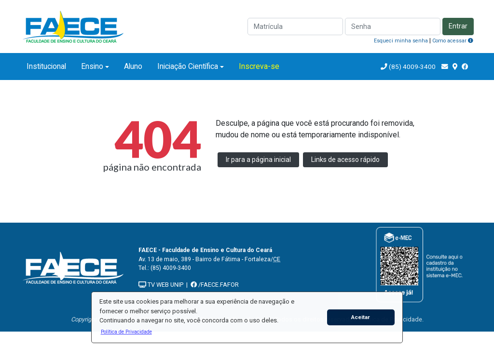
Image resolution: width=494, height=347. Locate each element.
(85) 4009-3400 (412, 66)
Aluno (133, 66)
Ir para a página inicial (258, 159)
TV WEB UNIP (160, 284)
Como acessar (452, 41)
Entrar (458, 26)
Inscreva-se (259, 66)
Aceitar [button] (360, 317)
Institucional (46, 66)
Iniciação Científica (187, 66)
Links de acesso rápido (345, 159)
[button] (126, 331)
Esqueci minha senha (401, 41)
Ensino (92, 66)
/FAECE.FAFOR (215, 284)
